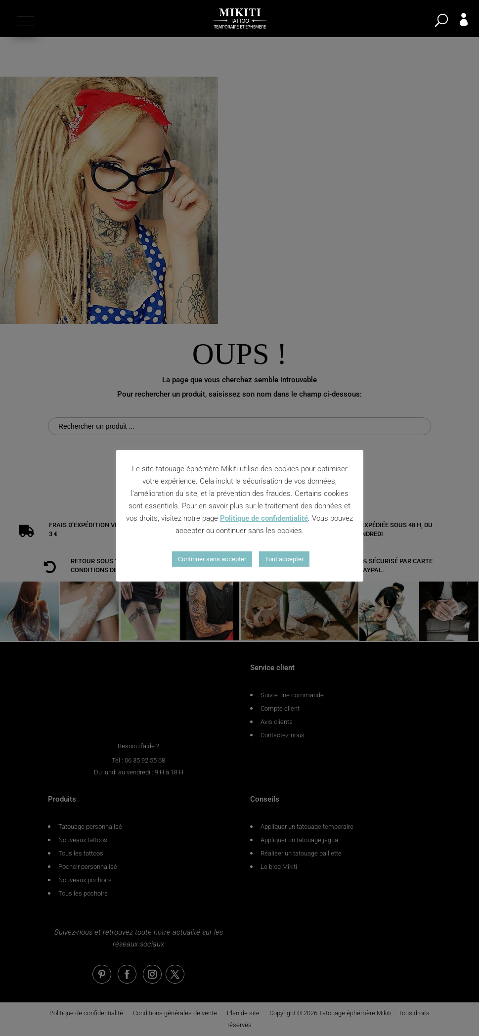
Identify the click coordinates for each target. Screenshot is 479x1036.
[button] (24, 20)
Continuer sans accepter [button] (212, 559)
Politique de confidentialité (264, 518)
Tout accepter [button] (284, 559)
